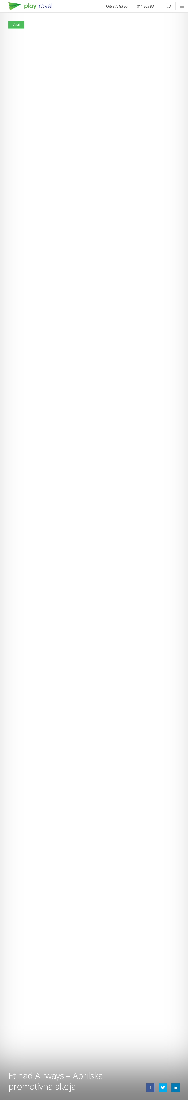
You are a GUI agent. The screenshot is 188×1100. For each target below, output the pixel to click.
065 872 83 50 (117, 6)
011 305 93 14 (147, 6)
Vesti (16, 24)
